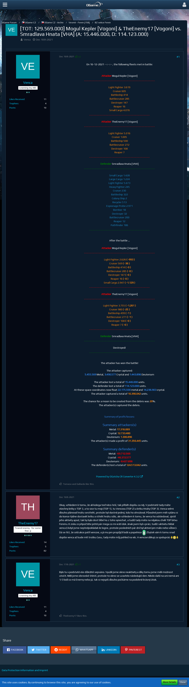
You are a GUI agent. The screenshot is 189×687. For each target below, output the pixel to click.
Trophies (13, 103)
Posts (12, 107)
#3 (178, 564)
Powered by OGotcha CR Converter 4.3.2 (118, 476)
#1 (178, 56)
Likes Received (17, 99)
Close (183, 682)
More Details (169, 682)
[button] (5, 5)
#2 (178, 497)
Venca (27, 39)
